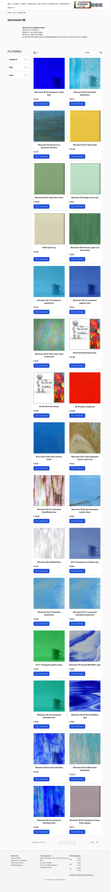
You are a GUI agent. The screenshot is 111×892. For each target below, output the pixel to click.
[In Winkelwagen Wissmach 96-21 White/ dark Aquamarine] (77, 779)
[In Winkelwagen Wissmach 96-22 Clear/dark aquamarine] (77, 104)
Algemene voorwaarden (19, 860)
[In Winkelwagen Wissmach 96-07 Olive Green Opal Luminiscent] (42, 365)
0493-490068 (47, 863)
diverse (11, 8)
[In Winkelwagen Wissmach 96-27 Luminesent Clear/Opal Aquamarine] (77, 624)
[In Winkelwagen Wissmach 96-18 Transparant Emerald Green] (42, 726)
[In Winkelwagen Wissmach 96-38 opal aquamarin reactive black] (77, 521)
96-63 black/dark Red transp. (85, 353)
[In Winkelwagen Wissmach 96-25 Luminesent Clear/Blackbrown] (42, 521)
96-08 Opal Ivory (49, 248)
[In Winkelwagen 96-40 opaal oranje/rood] (77, 415)
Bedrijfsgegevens (17, 865)
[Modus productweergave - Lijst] (37, 52)
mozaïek (17, 4)
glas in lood (43, 4)
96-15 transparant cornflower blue (85, 562)
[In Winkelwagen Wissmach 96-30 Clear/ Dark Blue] (42, 779)
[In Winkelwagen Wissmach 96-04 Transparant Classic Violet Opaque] (77, 832)
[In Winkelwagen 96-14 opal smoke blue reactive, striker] (42, 468)
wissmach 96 (21, 12)
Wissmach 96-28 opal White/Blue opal (84, 665)
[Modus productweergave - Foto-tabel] (34, 52)
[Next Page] (74, 842)
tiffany (25, 4)
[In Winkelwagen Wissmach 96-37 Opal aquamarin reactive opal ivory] (77, 468)
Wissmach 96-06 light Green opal (85, 198)
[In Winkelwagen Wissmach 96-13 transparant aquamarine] (42, 312)
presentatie (65, 4)
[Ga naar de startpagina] (82, 5)
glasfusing (33, 4)
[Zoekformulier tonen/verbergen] (93, 5)
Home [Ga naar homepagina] (9, 12)
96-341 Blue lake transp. (49, 406)
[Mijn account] (97, 5)
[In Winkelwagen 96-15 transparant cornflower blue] (77, 571)
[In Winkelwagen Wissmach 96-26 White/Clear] (42, 571)
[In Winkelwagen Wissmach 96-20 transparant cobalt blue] (42, 104)
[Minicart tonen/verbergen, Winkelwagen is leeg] (100, 5)
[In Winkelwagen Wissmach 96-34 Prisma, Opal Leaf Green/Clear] (77, 259)
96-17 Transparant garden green (49, 665)
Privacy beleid (16, 858)
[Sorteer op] (91, 52)
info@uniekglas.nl (51, 865)
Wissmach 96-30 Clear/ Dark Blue (49, 768)
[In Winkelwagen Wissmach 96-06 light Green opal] (77, 206)
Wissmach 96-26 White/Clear (49, 562)
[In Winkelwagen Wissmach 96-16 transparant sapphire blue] (77, 312)
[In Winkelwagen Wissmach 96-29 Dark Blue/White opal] (77, 726)
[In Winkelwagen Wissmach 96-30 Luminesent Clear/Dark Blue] (42, 832)
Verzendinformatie (17, 863)
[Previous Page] (60, 842)
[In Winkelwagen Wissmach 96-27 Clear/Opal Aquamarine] (42, 624)
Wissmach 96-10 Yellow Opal (85, 145)
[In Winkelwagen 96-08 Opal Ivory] (42, 259)
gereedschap (54, 4)
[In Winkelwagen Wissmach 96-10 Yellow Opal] (77, 156)
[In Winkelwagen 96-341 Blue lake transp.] (42, 415)
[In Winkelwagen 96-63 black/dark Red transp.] (77, 365)
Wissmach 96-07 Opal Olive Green (49, 198)
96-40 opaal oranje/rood (85, 407)
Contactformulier (45, 867)
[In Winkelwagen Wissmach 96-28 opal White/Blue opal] (77, 674)
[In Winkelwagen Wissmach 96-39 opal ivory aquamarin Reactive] (42, 156)
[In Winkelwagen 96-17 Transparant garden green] (42, 674)
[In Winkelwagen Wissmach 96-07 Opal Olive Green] (42, 206)
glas (10, 4)
